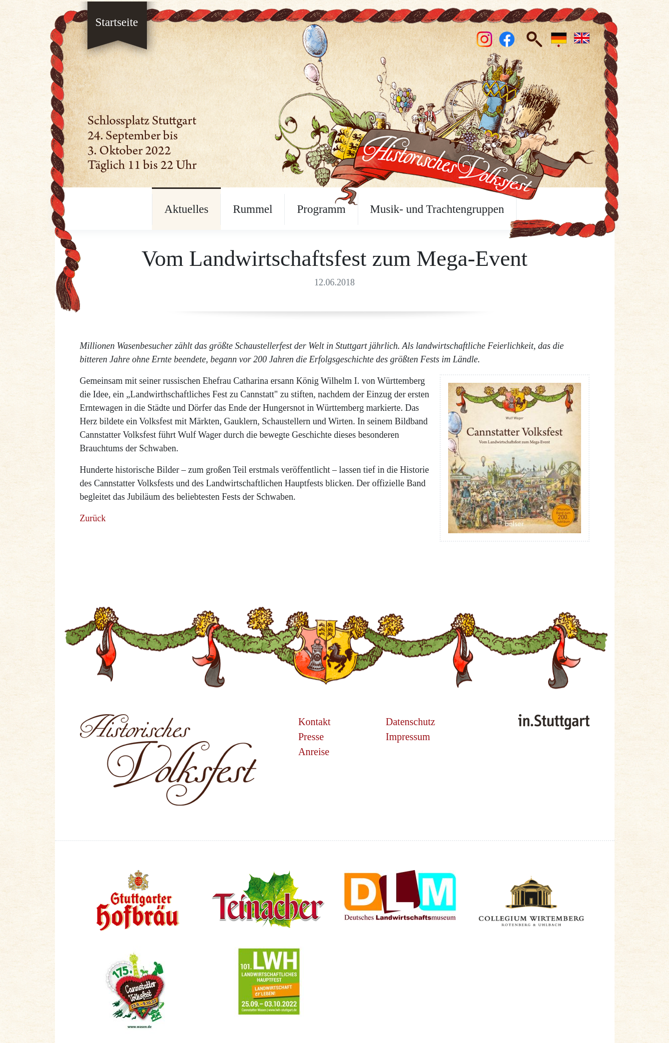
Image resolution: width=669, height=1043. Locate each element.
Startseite (116, 20)
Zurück (93, 518)
